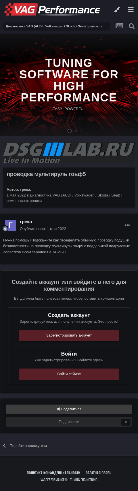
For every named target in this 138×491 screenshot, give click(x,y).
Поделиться (69, 409)
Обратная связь (99, 472)
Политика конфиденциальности (53, 472)
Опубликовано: (43, 228)
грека (25, 189)
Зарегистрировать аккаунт (69, 335)
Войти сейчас (69, 374)
